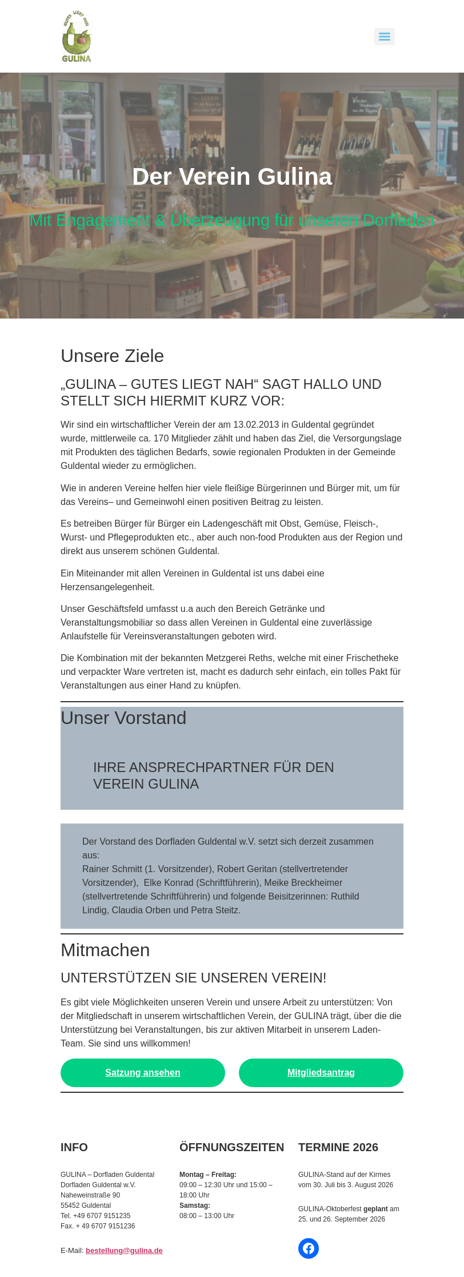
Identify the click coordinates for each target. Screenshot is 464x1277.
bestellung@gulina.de (124, 1250)
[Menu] (384, 36)
